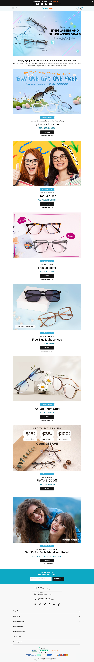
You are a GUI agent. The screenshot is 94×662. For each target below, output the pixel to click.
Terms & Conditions (55, 660)
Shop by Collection (18, 621)
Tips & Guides (17, 636)
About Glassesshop (19, 631)
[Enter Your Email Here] (41, 579)
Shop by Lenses (18, 626)
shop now (58, 3)
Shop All (15, 611)
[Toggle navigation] (13, 8)
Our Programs (17, 642)
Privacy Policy (46, 660)
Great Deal (16, 616)
